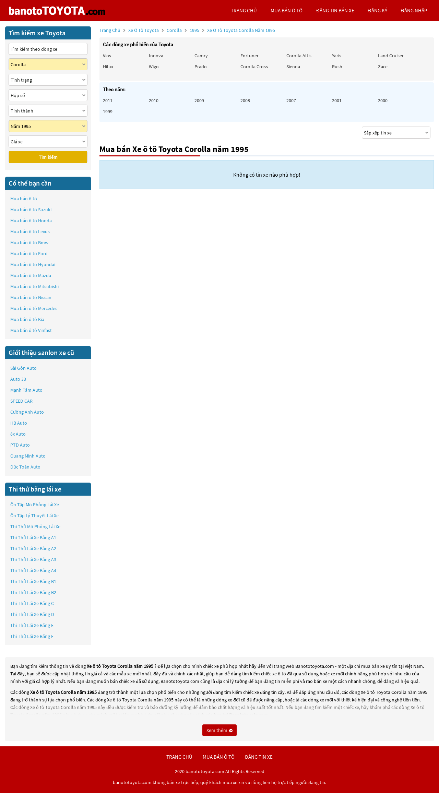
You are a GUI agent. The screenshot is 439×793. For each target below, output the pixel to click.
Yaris (336, 55)
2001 (337, 100)
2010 (153, 100)
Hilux (108, 66)
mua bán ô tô (286, 10)
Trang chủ (109, 30)
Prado (200, 66)
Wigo (154, 66)
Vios (107, 55)
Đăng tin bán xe (335, 10)
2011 (107, 100)
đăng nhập (414, 10)
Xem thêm (219, 730)
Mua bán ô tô (23, 199)
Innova (156, 55)
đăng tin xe (259, 757)
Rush (337, 66)
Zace (383, 66)
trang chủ (244, 10)
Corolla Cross (254, 66)
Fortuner (249, 55)
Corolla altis (298, 55)
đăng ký (377, 10)
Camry (201, 55)
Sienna (293, 66)
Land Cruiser (391, 55)
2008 (245, 100)
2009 (199, 100)
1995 (232, 30)
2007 (291, 100)
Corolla (175, 30)
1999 (107, 111)
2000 (383, 100)
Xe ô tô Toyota (143, 30)
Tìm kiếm (48, 157)
